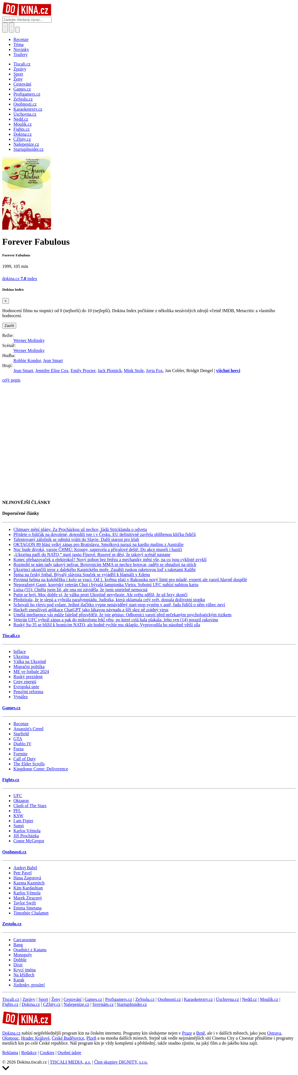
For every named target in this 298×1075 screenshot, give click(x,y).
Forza (18, 748)
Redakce (29, 1052)
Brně (200, 1033)
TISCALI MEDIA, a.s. (70, 1062)
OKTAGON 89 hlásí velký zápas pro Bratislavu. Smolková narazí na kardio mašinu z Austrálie (98, 544)
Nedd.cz (249, 999)
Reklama (10, 1052)
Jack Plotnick (110, 370)
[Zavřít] (5, 301)
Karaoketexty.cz (198, 999)
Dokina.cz (31, 1004)
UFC (17, 795)
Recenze (20, 39)
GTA (17, 738)
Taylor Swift (24, 903)
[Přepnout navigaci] (17, 30)
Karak (18, 979)
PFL (17, 810)
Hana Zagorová (27, 877)
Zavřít (9, 326)
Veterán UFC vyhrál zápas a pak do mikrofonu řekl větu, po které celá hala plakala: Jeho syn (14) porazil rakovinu (115, 619)
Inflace (19, 651)
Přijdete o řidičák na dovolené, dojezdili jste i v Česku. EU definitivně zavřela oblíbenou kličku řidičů (104, 534)
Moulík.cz (269, 999)
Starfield (21, 733)
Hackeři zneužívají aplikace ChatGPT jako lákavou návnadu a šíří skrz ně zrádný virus (90, 609)
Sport (43, 999)
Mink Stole (134, 370)
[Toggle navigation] (12, 28)
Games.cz (11, 707)
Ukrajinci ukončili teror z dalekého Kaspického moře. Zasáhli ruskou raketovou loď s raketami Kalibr (104, 569)
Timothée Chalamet (31, 913)
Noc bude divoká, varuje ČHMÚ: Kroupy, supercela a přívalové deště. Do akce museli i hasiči (97, 549)
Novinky (21, 49)
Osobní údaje (69, 1052)
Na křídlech (23, 974)
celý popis (11, 380)
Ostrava (274, 1033)
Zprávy (28, 999)
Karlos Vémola (26, 830)
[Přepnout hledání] (5, 28)
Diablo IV (22, 743)
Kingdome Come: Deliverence (40, 768)
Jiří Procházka (26, 835)
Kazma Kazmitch (29, 882)
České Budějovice (68, 1038)
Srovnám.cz (103, 1004)
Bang (18, 944)
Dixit (18, 964)
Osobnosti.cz (14, 852)
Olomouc (10, 1038)
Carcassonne (24, 939)
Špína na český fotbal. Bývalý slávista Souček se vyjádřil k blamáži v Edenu (81, 574)
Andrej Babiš (25, 867)
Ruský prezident (27, 676)
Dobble (20, 959)
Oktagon (21, 800)
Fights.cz (10, 779)
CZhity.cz (52, 1004)
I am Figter (23, 820)
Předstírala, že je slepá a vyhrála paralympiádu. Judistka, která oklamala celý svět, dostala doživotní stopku (109, 599)
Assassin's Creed (28, 728)
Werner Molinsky (29, 340)
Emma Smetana (27, 908)
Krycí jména (24, 969)
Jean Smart (53, 360)
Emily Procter (83, 370)
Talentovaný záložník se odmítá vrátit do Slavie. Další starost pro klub (76, 539)
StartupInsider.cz (132, 1004)
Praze (187, 1033)
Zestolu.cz (12, 923)
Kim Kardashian (28, 887)
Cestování (73, 999)
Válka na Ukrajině (29, 661)
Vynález (20, 696)
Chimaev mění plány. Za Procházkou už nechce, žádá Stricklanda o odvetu (80, 529)
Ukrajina (21, 656)
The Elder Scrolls (29, 763)
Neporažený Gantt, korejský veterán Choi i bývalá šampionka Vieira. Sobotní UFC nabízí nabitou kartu (105, 584)
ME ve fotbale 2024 (31, 671)
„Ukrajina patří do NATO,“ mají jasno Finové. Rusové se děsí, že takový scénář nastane (91, 554)
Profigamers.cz (118, 999)
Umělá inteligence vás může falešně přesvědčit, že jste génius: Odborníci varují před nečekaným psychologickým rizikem (122, 614)
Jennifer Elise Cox (51, 370)
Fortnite (20, 753)
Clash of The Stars (29, 805)
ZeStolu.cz (144, 999)
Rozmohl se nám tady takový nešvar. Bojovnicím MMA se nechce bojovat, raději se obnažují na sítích (104, 564)
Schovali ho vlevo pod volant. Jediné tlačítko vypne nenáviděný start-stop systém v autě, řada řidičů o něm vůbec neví (119, 604)
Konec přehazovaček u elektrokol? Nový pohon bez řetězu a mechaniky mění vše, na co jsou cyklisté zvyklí (110, 559)
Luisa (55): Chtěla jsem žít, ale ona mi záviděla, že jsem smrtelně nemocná (80, 589)
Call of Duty (24, 758)
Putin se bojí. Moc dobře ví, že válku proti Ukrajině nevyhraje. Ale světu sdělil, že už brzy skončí (100, 594)
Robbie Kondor (27, 360)
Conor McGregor (28, 840)
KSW (18, 815)
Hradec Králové (35, 1038)
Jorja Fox (154, 370)
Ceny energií (24, 681)
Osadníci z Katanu (29, 949)
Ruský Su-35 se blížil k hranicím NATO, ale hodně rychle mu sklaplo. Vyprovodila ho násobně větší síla (106, 624)
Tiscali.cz (11, 635)
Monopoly (22, 954)
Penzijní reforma (28, 691)
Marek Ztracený (27, 898)
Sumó (18, 825)
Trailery (20, 54)
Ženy (56, 999)
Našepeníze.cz (76, 1004)
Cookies (47, 1052)
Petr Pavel (22, 872)
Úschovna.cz (227, 999)
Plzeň (91, 1038)
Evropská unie (26, 686)
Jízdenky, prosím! (29, 984)
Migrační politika (29, 666)
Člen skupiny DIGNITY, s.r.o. (121, 1062)
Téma (18, 44)
